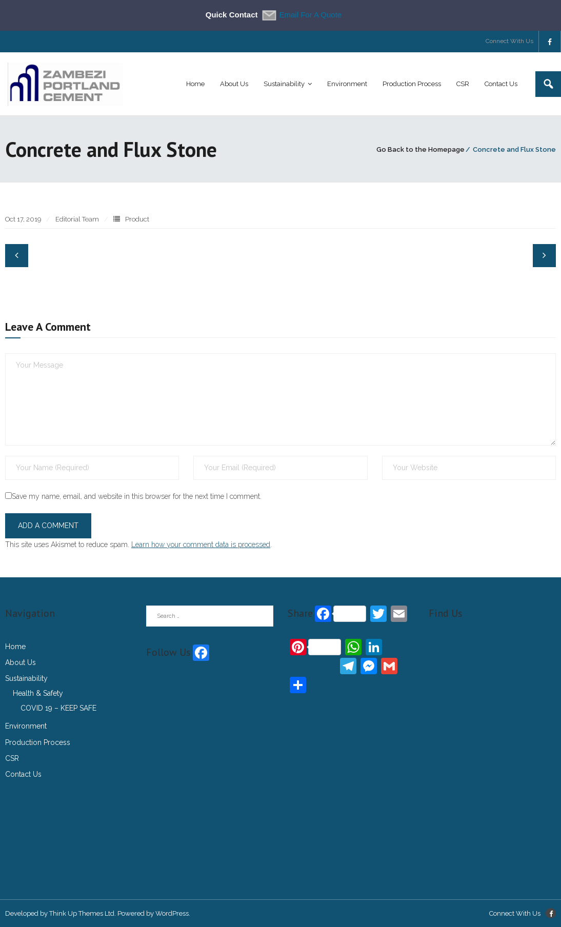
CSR (12, 758)
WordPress (172, 913)
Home (15, 646)
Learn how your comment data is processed (200, 544)
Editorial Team (77, 219)
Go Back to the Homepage (420, 149)
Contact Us (23, 774)
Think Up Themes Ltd (81, 913)
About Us (20, 662)
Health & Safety (38, 693)
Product (137, 219)
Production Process (37, 742)
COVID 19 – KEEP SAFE (58, 708)
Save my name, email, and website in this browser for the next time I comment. (137, 496)
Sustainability (26, 678)
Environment (26, 726)
